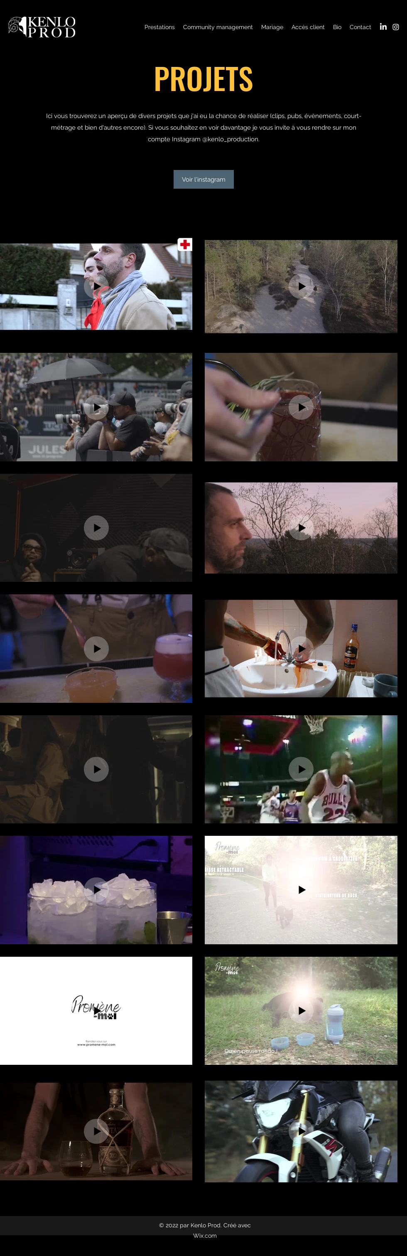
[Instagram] (396, 27)
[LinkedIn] (383, 27)
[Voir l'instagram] (204, 179)
